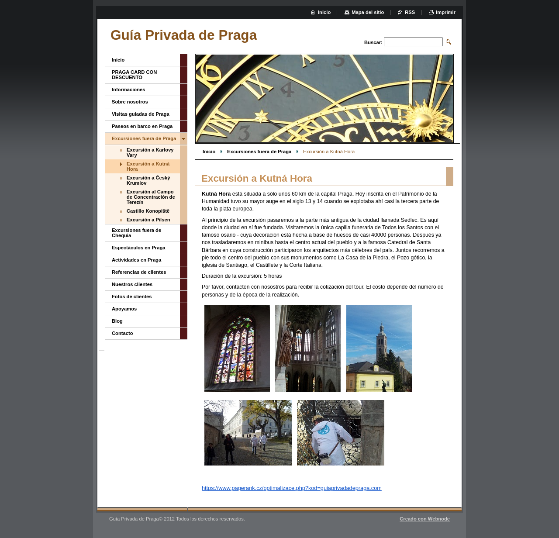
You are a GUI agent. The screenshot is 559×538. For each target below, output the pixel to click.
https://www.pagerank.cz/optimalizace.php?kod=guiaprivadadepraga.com (292, 488)
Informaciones (128, 89)
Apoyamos (124, 308)
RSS (410, 12)
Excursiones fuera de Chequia (136, 233)
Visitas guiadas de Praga (140, 114)
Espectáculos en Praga (139, 247)
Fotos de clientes (132, 296)
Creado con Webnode (425, 518)
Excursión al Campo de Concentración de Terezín (151, 197)
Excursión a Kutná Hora (148, 166)
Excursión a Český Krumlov (148, 180)
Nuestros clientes (132, 284)
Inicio (209, 151)
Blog (117, 321)
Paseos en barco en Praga (142, 126)
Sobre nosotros (130, 101)
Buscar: (373, 42)
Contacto (122, 333)
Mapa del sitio (368, 12)
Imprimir (445, 12)
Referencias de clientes (139, 272)
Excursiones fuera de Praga (259, 151)
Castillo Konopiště (148, 211)
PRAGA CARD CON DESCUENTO (134, 74)
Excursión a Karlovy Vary (150, 152)
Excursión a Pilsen (148, 219)
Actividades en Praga (136, 259)
